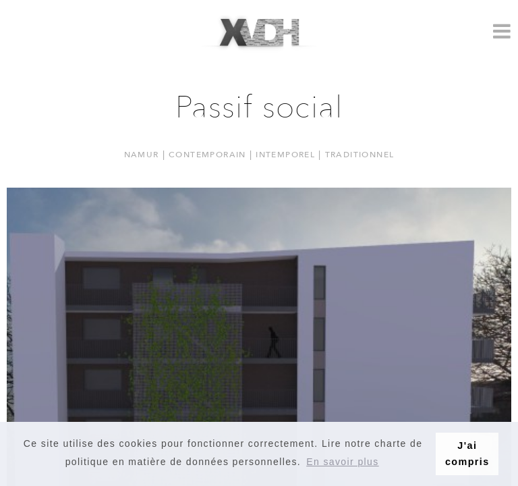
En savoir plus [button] (342, 461)
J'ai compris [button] (467, 453)
